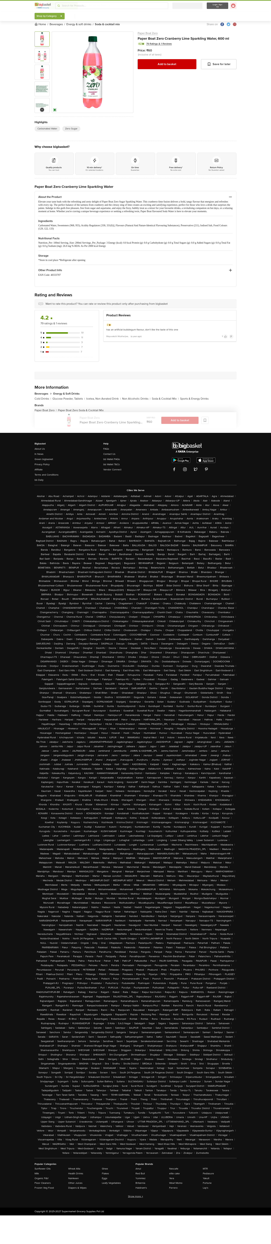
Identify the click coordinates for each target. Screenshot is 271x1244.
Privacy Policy (42, 464)
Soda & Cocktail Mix (165, 398)
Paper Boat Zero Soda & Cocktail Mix (81, 410)
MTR (205, 1168)
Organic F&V (42, 1178)
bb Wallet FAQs (111, 459)
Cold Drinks (43, 398)
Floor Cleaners (43, 1182)
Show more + (135, 1196)
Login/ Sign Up (217, 6)
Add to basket (167, 64)
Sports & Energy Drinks (194, 398)
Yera (171, 1178)
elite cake (174, 1173)
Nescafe (173, 1168)
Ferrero (173, 1187)
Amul (138, 1168)
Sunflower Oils (43, 1168)
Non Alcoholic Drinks (136, 398)
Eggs (104, 1178)
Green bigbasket (44, 459)
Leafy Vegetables (111, 1182)
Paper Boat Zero (148, 33)
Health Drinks (75, 1173)
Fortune (207, 1182)
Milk (37, 1173)
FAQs (106, 448)
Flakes (105, 1173)
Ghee (105, 1168)
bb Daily (39, 479)
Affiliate (39, 469)
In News (39, 454)
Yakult (206, 1178)
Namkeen (73, 1178)
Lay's (205, 1187)
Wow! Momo (175, 1182)
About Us (40, 448)
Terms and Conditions (47, 474)
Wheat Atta (74, 1168)
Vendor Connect (112, 469)
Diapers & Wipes (77, 1187)
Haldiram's (141, 1187)
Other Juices (75, 1182)
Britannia (140, 1182)
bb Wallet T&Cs (111, 464)
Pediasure (208, 1173)
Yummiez (141, 1178)
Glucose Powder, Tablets (68, 398)
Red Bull (140, 1173)
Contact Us (109, 454)
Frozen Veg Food (44, 1187)
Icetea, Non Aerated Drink (103, 398)
